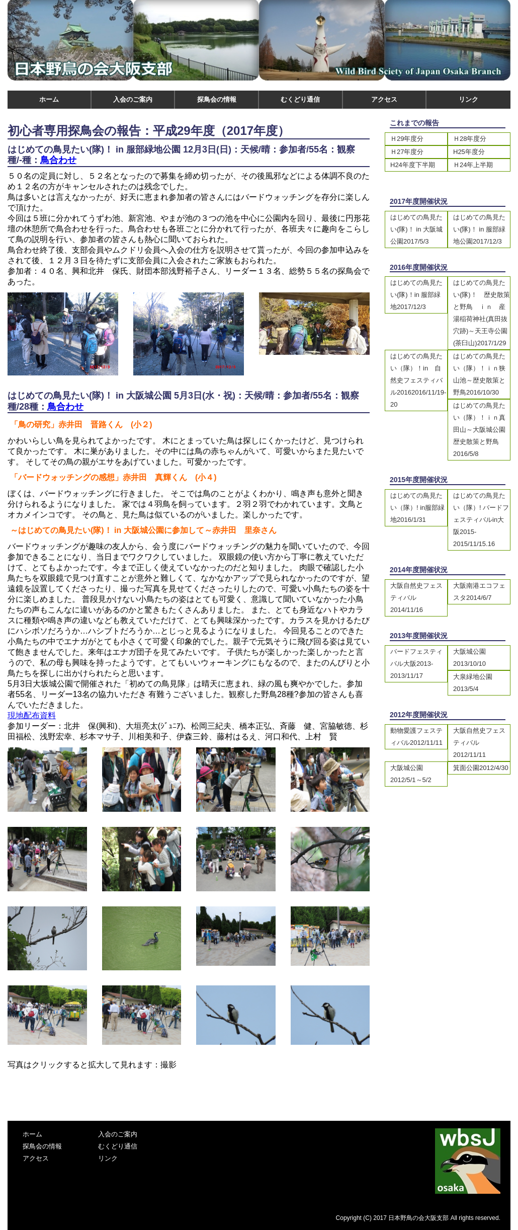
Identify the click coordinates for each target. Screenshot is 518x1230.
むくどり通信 (300, 99)
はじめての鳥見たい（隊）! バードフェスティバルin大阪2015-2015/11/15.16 (481, 520)
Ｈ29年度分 (406, 138)
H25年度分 (469, 152)
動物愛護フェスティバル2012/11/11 (416, 736)
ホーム (49, 99)
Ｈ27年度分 (406, 152)
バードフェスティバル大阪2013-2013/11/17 (416, 663)
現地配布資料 (32, 715)
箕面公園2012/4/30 (480, 768)
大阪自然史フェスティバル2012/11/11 (479, 742)
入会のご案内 (132, 99)
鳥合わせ (58, 160)
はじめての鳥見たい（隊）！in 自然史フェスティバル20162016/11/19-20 (418, 380)
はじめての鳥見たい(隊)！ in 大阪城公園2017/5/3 (416, 229)
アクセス (384, 99)
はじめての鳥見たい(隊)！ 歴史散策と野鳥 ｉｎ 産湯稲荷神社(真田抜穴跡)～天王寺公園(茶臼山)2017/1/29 (481, 313)
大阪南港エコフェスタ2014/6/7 (479, 591)
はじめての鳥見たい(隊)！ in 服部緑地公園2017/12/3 (479, 229)
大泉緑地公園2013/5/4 (472, 683)
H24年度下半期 (412, 165)
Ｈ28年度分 (469, 138)
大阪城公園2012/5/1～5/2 (410, 774)
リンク (468, 99)
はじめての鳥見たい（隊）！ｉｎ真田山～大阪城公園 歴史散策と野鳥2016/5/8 (481, 429)
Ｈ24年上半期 (473, 165)
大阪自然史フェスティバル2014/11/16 (416, 597)
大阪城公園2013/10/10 (469, 657)
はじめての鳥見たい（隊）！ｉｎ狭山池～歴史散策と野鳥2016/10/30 (479, 374)
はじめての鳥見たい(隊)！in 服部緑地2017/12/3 (416, 295)
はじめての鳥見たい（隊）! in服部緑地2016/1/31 (417, 507)
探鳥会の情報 (216, 99)
